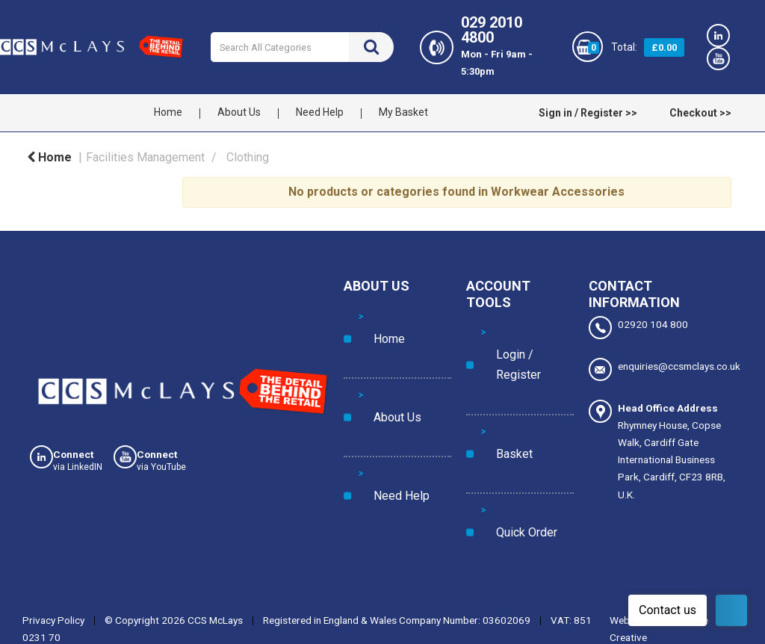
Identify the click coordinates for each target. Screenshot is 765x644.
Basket (496, 361)
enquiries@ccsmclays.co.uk (662, 362)
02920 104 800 (638, 327)
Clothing (247, 157)
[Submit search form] (371, 47)
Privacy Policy (53, 549)
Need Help (320, 112)
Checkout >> (700, 113)
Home (168, 112)
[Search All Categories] (302, 47)
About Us (239, 112)
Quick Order (508, 391)
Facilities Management (145, 157)
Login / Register (516, 330)
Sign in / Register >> (588, 113)
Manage (546, 617)
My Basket (403, 112)
